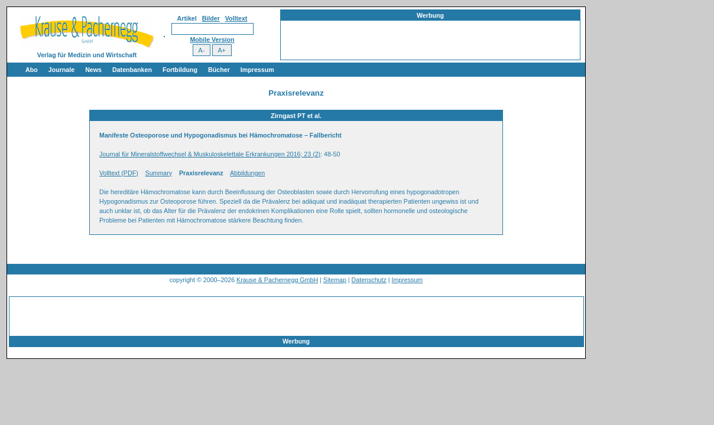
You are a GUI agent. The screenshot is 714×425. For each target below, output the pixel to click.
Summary (159, 172)
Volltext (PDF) (118, 172)
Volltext (236, 18)
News (93, 69)
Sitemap (334, 279)
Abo (31, 69)
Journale (61, 69)
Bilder (211, 18)
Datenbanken (132, 69)
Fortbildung (180, 69)
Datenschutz (369, 279)
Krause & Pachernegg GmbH (277, 279)
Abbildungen (247, 172)
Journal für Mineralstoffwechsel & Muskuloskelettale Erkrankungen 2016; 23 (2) (209, 154)
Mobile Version (212, 39)
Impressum (257, 69)
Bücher (219, 69)
